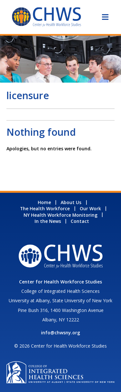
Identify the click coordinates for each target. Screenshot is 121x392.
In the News (48, 221)
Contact (80, 221)
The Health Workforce (45, 208)
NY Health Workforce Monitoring (60, 215)
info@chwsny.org (60, 332)
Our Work (90, 208)
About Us (71, 202)
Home (44, 202)
